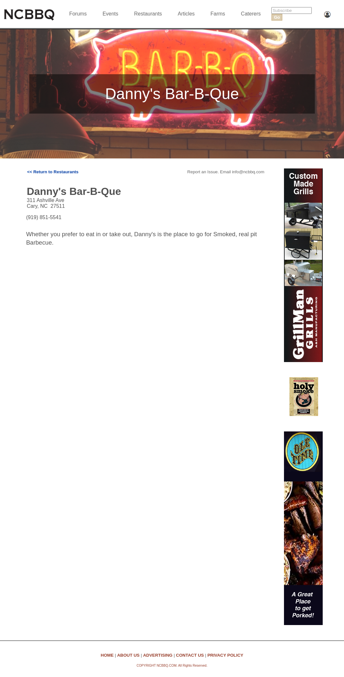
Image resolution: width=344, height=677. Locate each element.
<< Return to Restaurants (52, 171)
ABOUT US (128, 655)
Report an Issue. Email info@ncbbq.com (225, 171)
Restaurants (148, 13)
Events (110, 13)
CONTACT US (190, 655)
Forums (77, 13)
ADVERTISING (157, 655)
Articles (186, 13)
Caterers (251, 13)
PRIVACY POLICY (225, 655)
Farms (217, 13)
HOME (107, 655)
